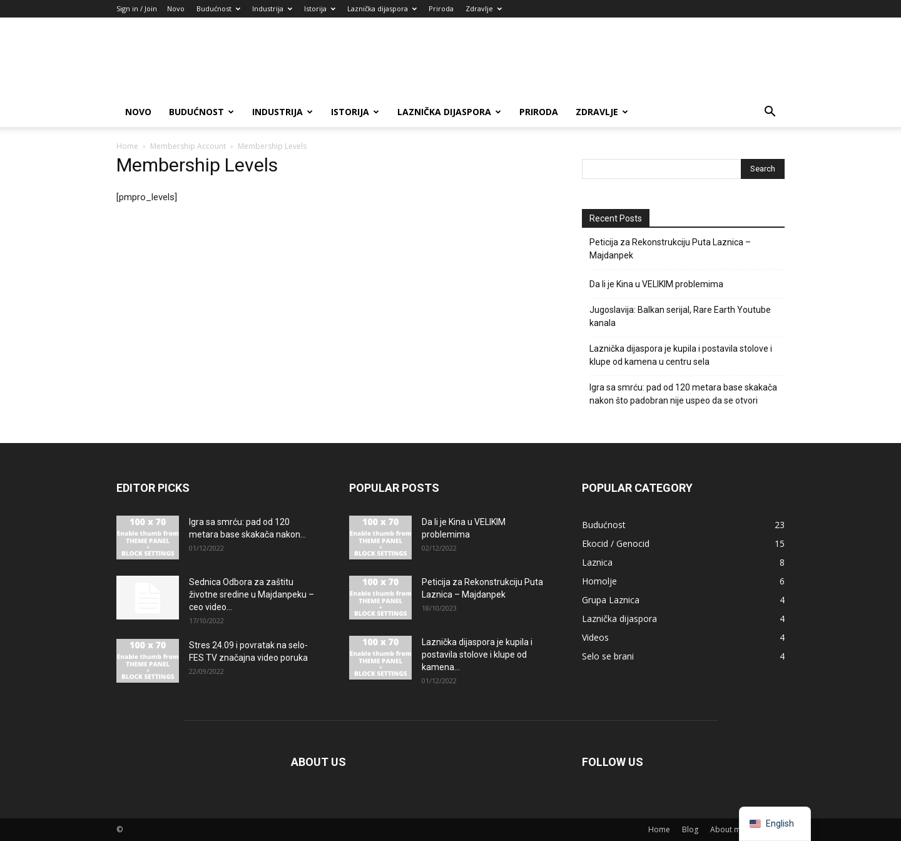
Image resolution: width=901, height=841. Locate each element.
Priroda (441, 8)
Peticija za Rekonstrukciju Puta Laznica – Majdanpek (670, 248)
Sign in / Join (136, 8)
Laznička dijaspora (382, 8)
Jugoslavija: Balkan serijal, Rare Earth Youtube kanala (680, 316)
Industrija (272, 8)
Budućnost (218, 8)
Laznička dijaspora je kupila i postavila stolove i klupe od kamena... (477, 654)
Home (127, 146)
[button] (770, 113)
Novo (176, 8)
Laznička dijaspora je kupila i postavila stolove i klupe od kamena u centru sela (680, 355)
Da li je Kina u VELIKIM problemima (656, 284)
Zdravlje (484, 8)
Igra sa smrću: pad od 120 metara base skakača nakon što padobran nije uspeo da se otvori (683, 393)
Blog (690, 829)
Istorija (319, 8)
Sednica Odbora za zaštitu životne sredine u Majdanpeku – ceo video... (251, 594)
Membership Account (188, 146)
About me (727, 829)
